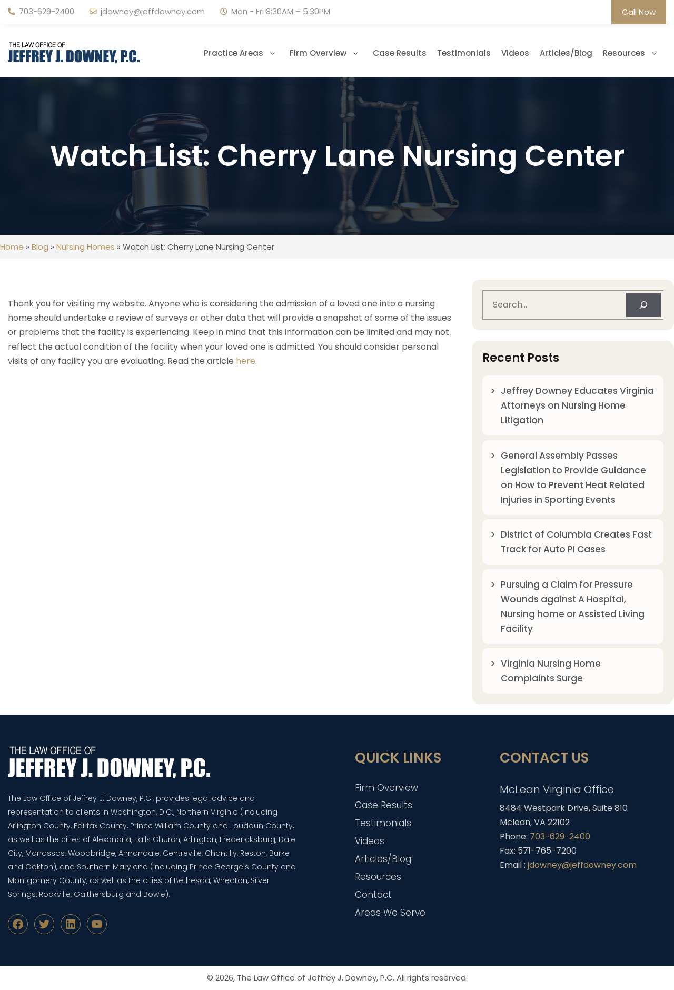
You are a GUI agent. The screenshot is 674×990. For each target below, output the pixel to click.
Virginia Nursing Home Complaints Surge (551, 671)
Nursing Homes (85, 246)
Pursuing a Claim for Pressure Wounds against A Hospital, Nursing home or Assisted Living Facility (573, 606)
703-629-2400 (46, 11)
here (245, 361)
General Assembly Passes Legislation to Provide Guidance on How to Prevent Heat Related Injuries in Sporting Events (573, 477)
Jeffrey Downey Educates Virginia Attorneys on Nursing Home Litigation (577, 405)
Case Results (400, 52)
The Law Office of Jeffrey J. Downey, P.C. (315, 977)
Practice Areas (244, 53)
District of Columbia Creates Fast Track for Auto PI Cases (576, 542)
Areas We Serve (390, 912)
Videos (515, 52)
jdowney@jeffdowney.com (153, 11)
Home (12, 246)
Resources (634, 53)
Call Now (639, 11)
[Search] (643, 305)
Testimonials (464, 52)
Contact (373, 894)
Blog (40, 246)
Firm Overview (329, 53)
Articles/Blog (566, 52)
